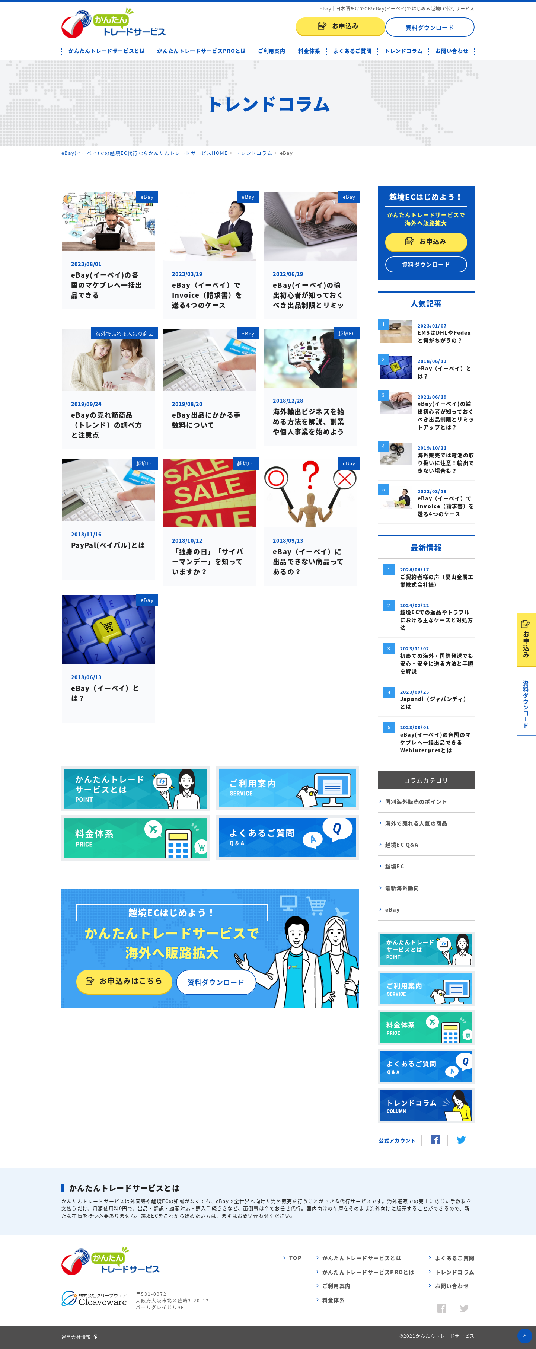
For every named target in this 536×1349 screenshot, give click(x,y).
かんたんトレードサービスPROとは (201, 50)
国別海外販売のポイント (416, 801)
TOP (295, 1258)
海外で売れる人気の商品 (416, 823)
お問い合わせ (452, 50)
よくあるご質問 (353, 50)
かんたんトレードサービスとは (106, 50)
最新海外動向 (402, 888)
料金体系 (309, 50)
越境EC (394, 866)
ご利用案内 (271, 50)
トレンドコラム (404, 50)
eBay (392, 909)
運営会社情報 (76, 1337)
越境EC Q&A (402, 844)
